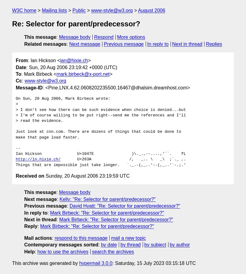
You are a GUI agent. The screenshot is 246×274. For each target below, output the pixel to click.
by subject (155, 244)
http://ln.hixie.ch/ (38, 159)
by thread (131, 244)
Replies (214, 44)
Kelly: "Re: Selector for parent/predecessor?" (108, 199)
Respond (104, 37)
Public (79, 10)
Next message (84, 44)
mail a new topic (128, 238)
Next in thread (187, 44)
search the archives (113, 251)
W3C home (24, 10)
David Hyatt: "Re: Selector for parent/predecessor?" (124, 206)
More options (131, 37)
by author (180, 244)
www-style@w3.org (112, 10)
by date (109, 244)
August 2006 (151, 10)
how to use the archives (63, 251)
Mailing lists (54, 10)
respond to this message (81, 238)
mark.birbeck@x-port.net (82, 74)
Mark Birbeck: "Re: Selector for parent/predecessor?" (107, 213)
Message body (75, 37)
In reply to (157, 44)
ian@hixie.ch (74, 60)
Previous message (124, 44)
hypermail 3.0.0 (95, 263)
